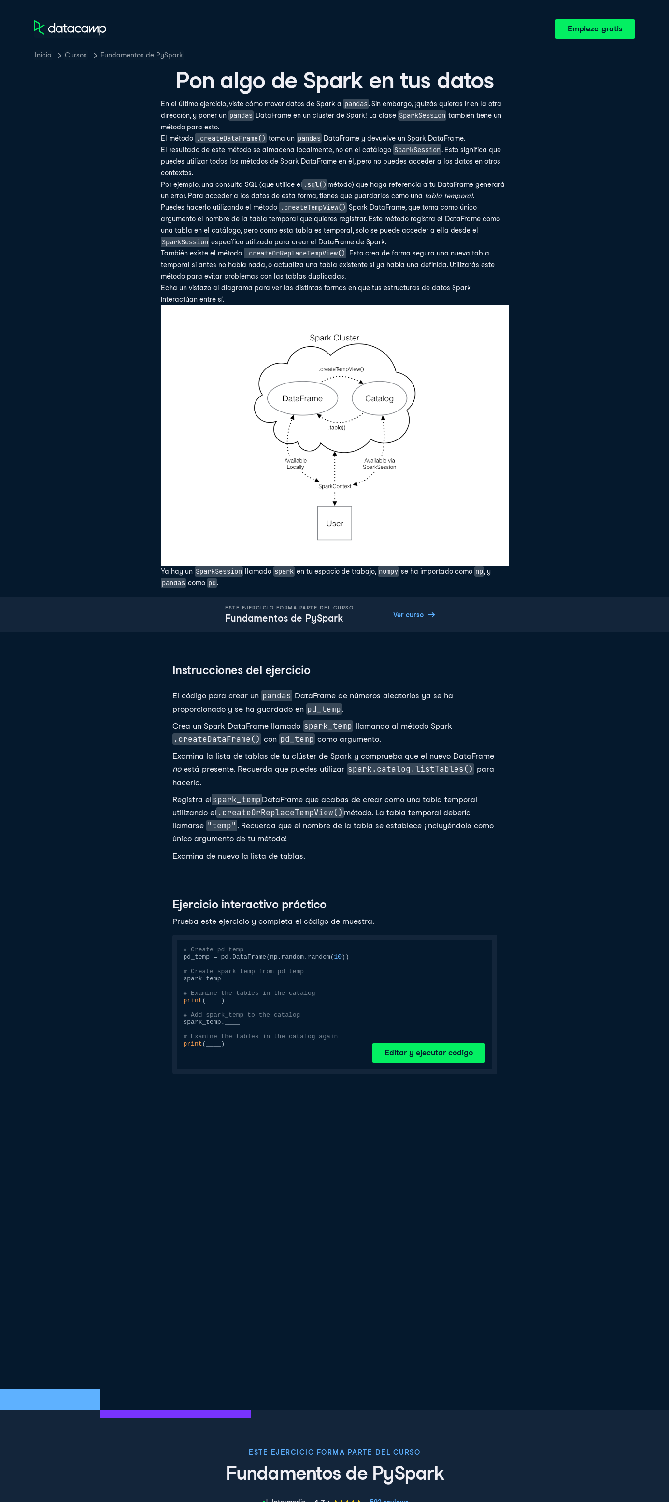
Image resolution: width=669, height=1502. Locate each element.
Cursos (76, 55)
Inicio (43, 55)
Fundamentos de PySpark (141, 55)
